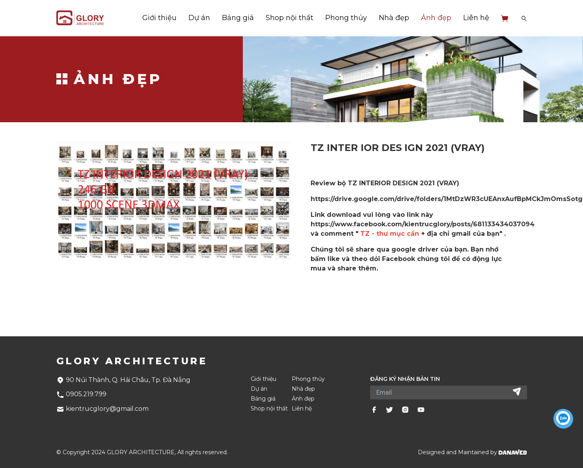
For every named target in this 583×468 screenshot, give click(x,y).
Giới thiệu (159, 17)
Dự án (199, 17)
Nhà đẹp (394, 17)
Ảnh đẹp (436, 17)
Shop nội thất (289, 17)
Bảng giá (238, 17)
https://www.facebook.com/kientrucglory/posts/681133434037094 (423, 224)
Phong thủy (346, 17)
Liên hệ (476, 17)
